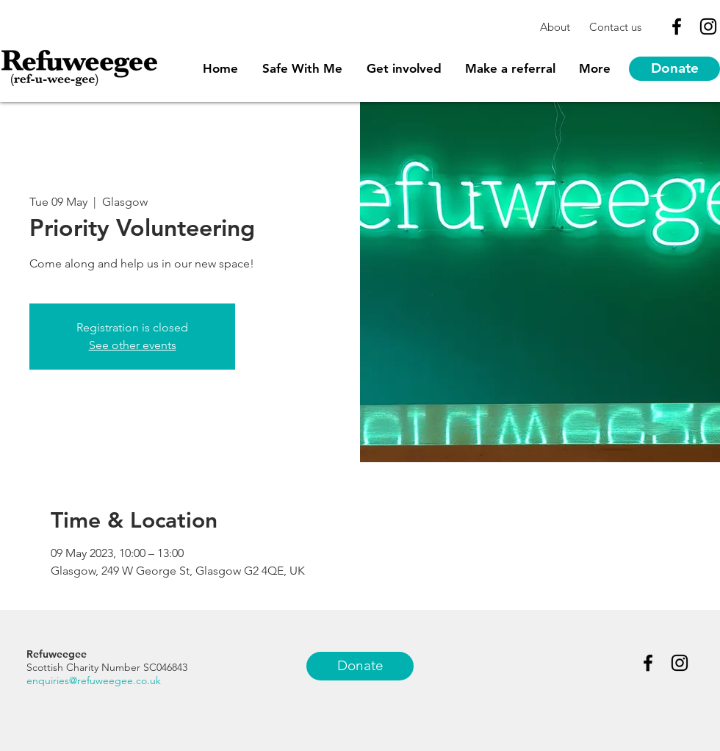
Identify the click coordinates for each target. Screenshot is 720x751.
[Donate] (674, 69)
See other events (132, 345)
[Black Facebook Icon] (677, 26)
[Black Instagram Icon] (708, 26)
